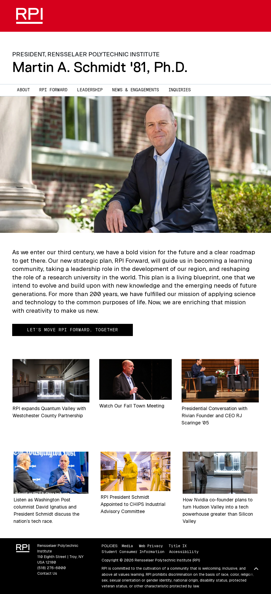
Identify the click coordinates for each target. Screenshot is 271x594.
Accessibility (183, 551)
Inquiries (180, 90)
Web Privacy (151, 545)
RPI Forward (53, 90)
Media (127, 545)
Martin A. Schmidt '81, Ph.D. (100, 67)
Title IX (178, 545)
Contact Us (47, 573)
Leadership (90, 90)
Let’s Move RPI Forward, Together (72, 330)
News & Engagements (135, 90)
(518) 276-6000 (51, 567)
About (23, 90)
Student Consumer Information (133, 551)
